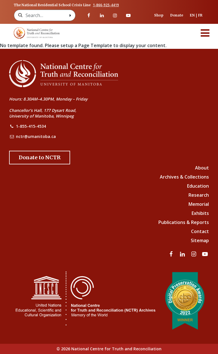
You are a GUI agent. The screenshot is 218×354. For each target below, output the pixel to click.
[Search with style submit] (70, 15)
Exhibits (200, 213)
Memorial (198, 204)
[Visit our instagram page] (115, 15)
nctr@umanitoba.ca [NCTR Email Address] (36, 136)
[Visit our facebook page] (88, 15)
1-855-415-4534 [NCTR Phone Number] (31, 126)
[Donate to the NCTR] (39, 157)
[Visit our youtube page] (128, 15)
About (202, 168)
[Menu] (205, 33)
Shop (159, 15)
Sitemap (200, 240)
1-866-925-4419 (106, 5)
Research (198, 195)
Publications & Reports (183, 222)
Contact (200, 231)
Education (198, 186)
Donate (176, 15)
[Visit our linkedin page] (102, 15)
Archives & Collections (184, 177)
